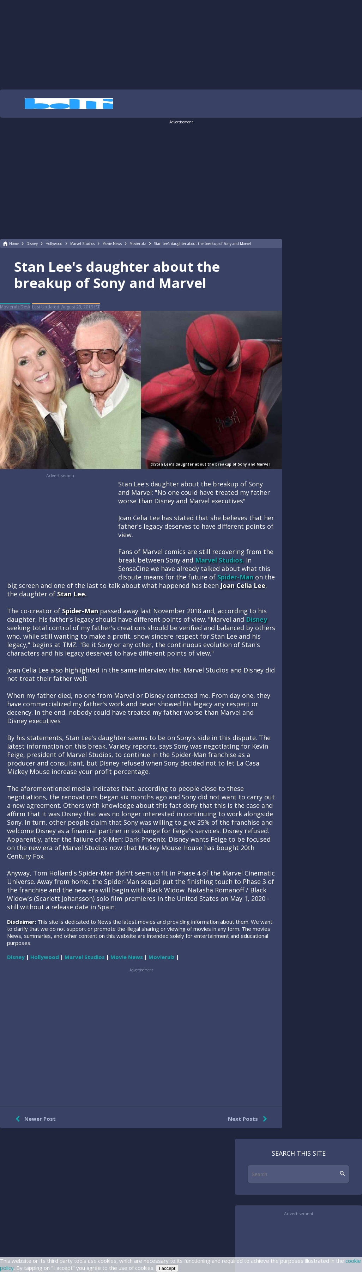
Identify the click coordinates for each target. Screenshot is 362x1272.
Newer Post (34, 1119)
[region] (181, 44)
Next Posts (249, 1119)
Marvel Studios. (219, 560)
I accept (167, 1268)
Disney (256, 619)
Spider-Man (235, 577)
